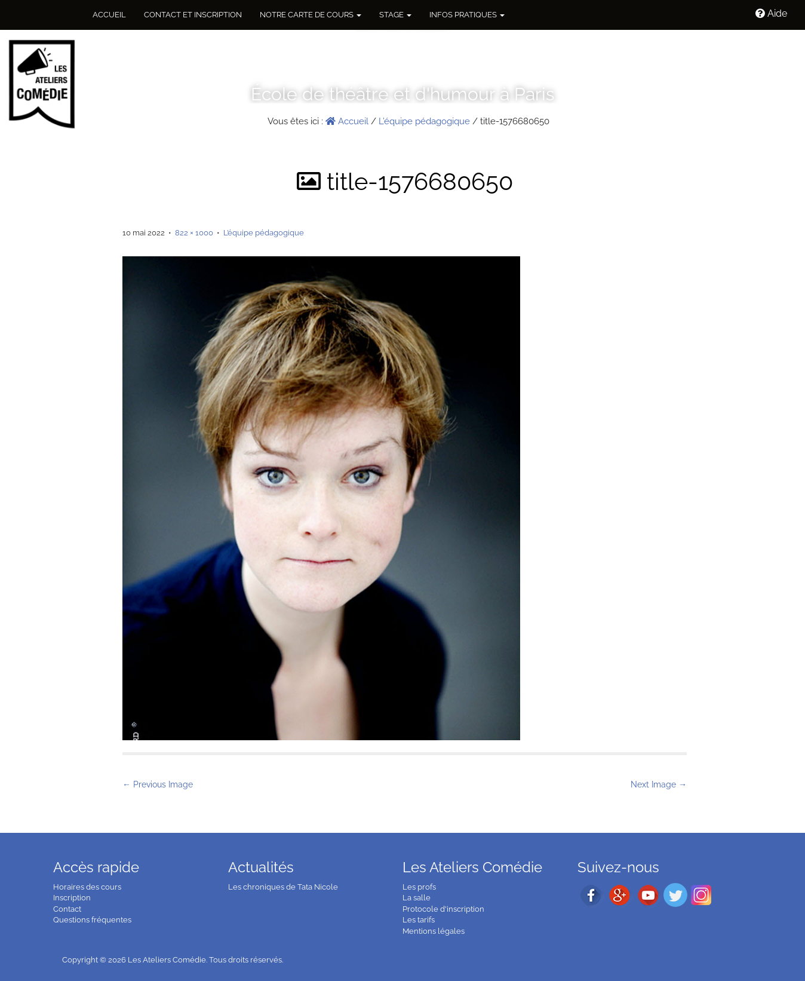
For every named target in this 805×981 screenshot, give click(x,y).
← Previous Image (157, 784)
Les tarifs (418, 919)
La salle (416, 897)
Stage (395, 14)
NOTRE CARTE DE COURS (310, 14)
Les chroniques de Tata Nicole (283, 886)
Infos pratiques (467, 14)
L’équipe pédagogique (424, 121)
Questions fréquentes (92, 919)
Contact (67, 909)
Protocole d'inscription (443, 909)
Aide (771, 13)
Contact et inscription (193, 14)
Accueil (109, 14)
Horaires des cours (87, 886)
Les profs (419, 886)
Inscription (72, 897)
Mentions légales (433, 931)
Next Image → (659, 784)
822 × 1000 (194, 232)
